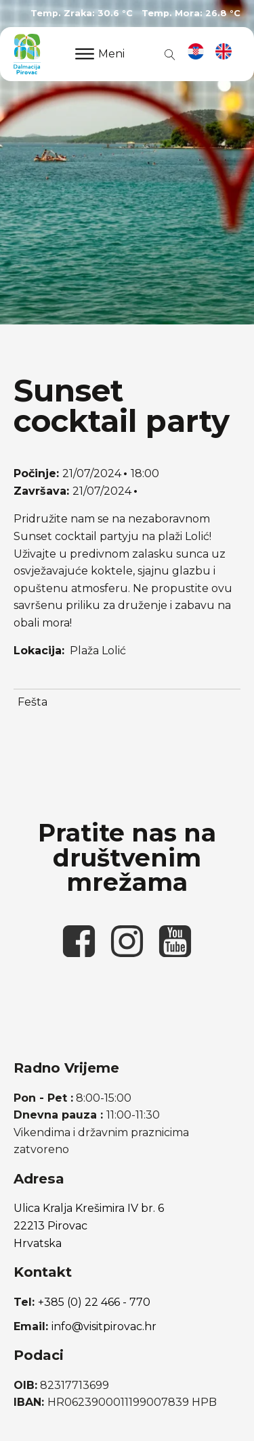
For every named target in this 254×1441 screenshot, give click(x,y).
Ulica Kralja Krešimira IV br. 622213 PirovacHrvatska (89, 1225)
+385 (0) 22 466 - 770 (94, 1302)
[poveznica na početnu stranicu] (27, 54)
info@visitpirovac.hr (103, 1326)
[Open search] (167, 54)
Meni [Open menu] (100, 53)
